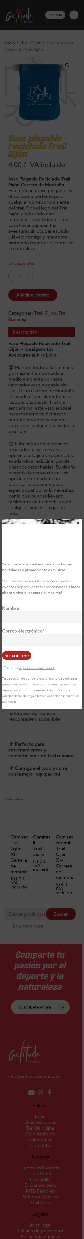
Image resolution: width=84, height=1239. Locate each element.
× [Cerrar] (78, 522)
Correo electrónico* (23, 631)
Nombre (10, 608)
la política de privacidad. (36, 668)
